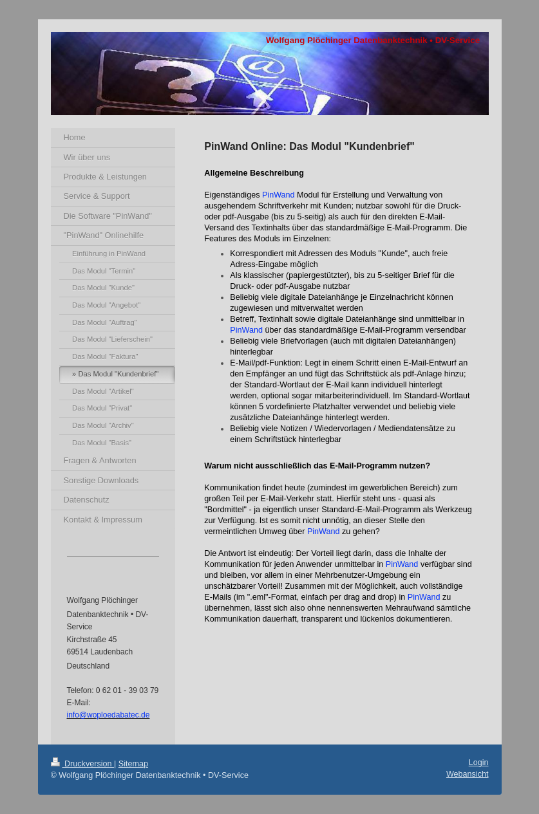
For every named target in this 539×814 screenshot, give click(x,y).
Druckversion (82, 763)
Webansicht (467, 774)
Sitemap (133, 763)
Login (479, 762)
